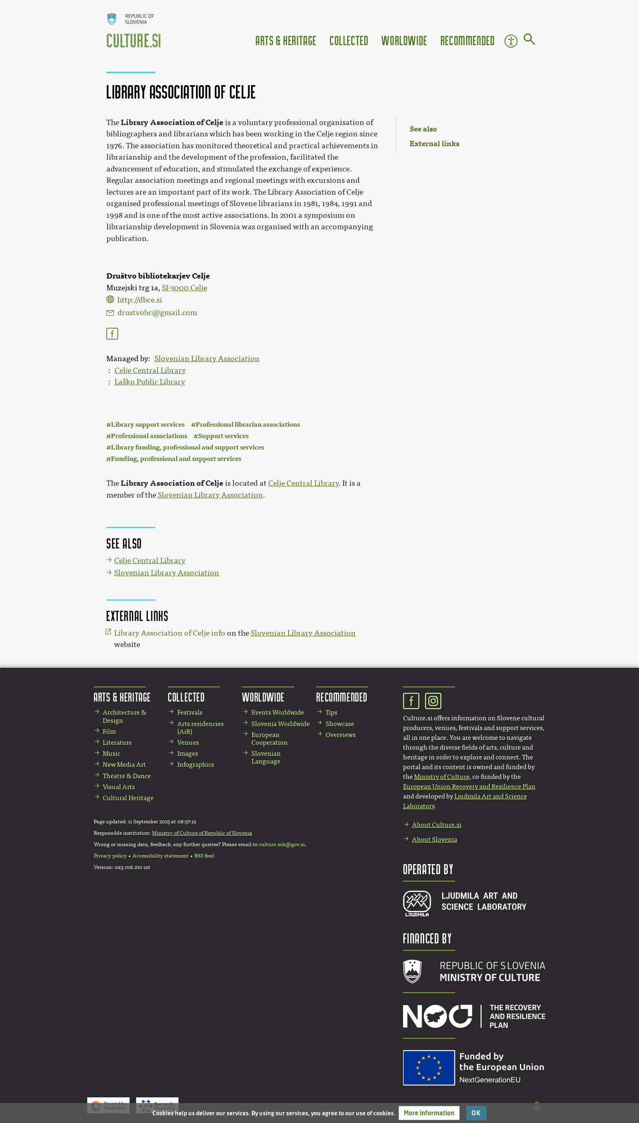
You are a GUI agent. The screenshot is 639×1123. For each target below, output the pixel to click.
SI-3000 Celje (184, 287)
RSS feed (204, 856)
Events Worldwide (277, 712)
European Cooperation (269, 738)
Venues (188, 742)
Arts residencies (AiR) (200, 727)
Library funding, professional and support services (187, 447)
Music (111, 753)
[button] (429, 1113)
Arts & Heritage (286, 40)
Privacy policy (110, 856)
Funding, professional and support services (176, 459)
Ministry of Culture (441, 777)
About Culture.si (436, 825)
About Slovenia (434, 839)
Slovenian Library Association (207, 358)
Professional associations (149, 436)
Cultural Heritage (128, 798)
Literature (117, 742)
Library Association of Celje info (169, 633)
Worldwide (404, 40)
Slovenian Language (266, 757)
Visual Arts (119, 787)
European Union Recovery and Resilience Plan (469, 786)
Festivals (190, 712)
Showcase (340, 724)
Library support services (148, 424)
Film (109, 731)
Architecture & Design (124, 716)
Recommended (468, 40)
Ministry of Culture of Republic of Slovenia (202, 833)
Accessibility (511, 41)
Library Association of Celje (172, 122)
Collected (349, 40)
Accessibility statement (160, 856)
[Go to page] (529, 41)
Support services (223, 436)
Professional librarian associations (248, 424)
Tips (331, 712)
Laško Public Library (150, 381)
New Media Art (124, 764)
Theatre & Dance (127, 776)
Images (187, 753)
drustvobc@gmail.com (157, 312)
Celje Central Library (150, 370)
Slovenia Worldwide (280, 724)
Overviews (341, 735)
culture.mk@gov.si (282, 844)
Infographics (195, 764)
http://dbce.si (139, 300)
